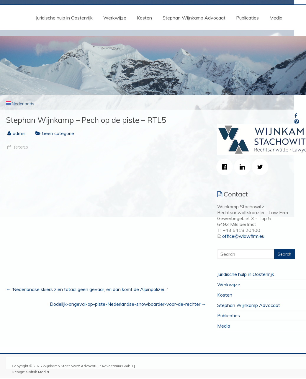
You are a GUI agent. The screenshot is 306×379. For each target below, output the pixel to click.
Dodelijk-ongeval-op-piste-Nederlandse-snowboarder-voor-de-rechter (128, 304)
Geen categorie (58, 133)
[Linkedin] (244, 167)
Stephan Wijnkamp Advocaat (194, 18)
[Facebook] (226, 167)
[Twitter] (261, 167)
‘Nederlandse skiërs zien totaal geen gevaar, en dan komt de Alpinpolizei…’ (87, 289)
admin (19, 133)
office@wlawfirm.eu (243, 236)
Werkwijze (114, 18)
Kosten (144, 18)
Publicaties (247, 18)
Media (275, 18)
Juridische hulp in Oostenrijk (64, 18)
